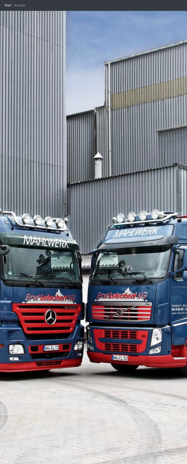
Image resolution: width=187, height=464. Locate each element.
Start (8, 5)
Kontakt (19, 5)
